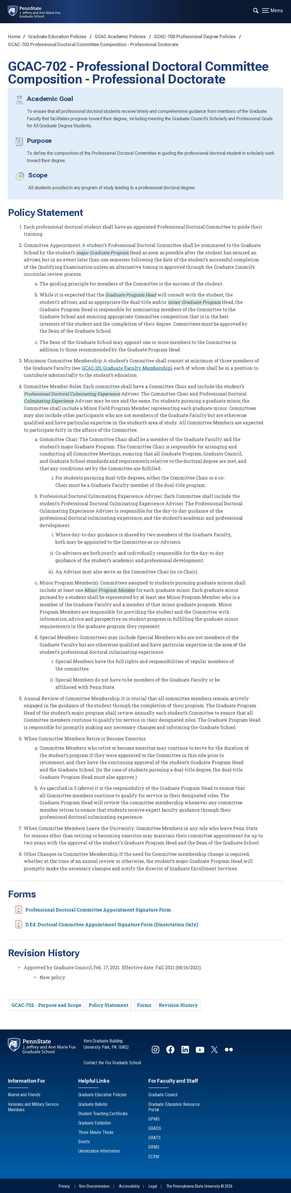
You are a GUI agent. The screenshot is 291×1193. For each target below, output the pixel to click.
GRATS (154, 1137)
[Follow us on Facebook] (171, 1052)
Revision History (178, 1005)
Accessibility (129, 1186)
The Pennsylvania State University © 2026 (199, 1186)
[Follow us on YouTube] (200, 1052)
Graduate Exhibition (94, 1123)
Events (84, 1141)
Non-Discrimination (94, 1186)
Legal (153, 1186)
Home (14, 36)
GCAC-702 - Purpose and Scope (46, 1005)
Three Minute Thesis (96, 1132)
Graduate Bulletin (92, 1104)
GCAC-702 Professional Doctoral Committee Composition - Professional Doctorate (93, 44)
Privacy (64, 1186)
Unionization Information (99, 1151)
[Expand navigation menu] (256, 10)
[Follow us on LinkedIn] (185, 1052)
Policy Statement (109, 1005)
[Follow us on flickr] (229, 1052)
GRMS (153, 1147)
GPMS (154, 1119)
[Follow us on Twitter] (215, 1051)
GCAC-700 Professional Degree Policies (195, 36)
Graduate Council (162, 1094)
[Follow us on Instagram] (156, 1052)
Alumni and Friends (24, 1094)
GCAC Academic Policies (121, 36)
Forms (144, 1005)
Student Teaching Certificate (103, 1113)
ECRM (153, 1156)
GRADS (154, 1128)
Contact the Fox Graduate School (112, 1062)
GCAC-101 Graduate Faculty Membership (126, 368)
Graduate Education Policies (58, 36)
